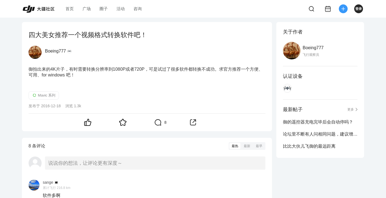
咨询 (138, 8)
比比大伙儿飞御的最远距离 (309, 146)
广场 (87, 8)
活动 (121, 8)
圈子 (104, 8)
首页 (70, 8)
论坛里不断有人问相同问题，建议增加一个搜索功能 (320, 134)
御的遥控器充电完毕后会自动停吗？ (318, 122)
